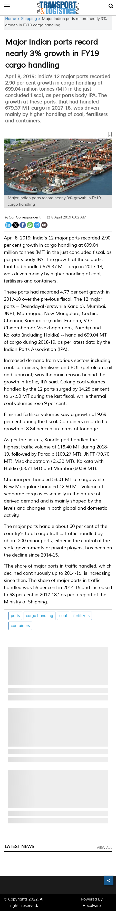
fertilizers (81, 615)
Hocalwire (92, 905)
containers (20, 625)
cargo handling (39, 615)
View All (104, 848)
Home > (13, 18)
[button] (58, 135)
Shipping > (31, 18)
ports (15, 615)
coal (63, 615)
